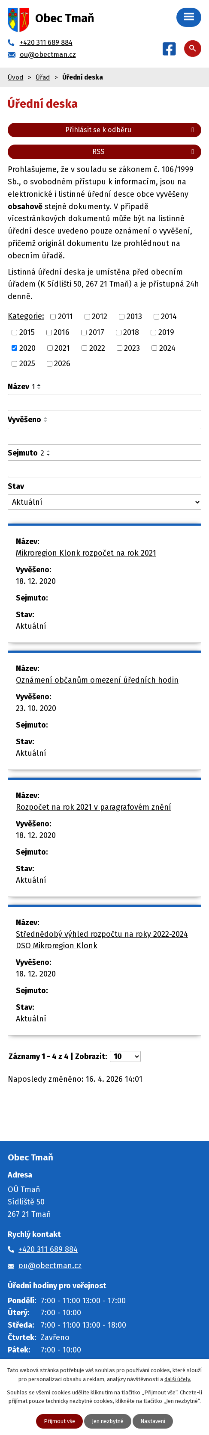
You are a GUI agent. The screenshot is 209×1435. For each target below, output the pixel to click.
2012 (99, 316)
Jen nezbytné (108, 1421)
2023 (132, 347)
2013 (134, 316)
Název (21, 386)
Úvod (15, 77)
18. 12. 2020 (36, 581)
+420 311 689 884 (48, 1249)
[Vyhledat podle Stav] (104, 502)
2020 (27, 347)
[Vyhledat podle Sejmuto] (104, 468)
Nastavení (152, 1421)
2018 (131, 332)
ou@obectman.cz (50, 1265)
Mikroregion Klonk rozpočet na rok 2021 (86, 553)
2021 (62, 347)
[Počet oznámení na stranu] (125, 1056)
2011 (65, 316)
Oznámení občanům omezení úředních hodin (97, 680)
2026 (62, 363)
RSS (144, 152)
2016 (62, 332)
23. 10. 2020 (36, 708)
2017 (96, 332)
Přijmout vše (59, 1421)
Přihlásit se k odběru (131, 130)
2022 (97, 347)
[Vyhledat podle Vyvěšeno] (104, 436)
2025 (27, 363)
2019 (166, 332)
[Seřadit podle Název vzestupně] (39, 385)
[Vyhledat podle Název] (104, 402)
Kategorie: (26, 316)
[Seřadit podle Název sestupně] (39, 388)
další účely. (177, 1379)
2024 (167, 347)
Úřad (43, 77)
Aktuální (31, 626)
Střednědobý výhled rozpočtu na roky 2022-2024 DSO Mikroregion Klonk (102, 939)
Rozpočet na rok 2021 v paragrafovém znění (93, 807)
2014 (169, 316)
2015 (27, 332)
